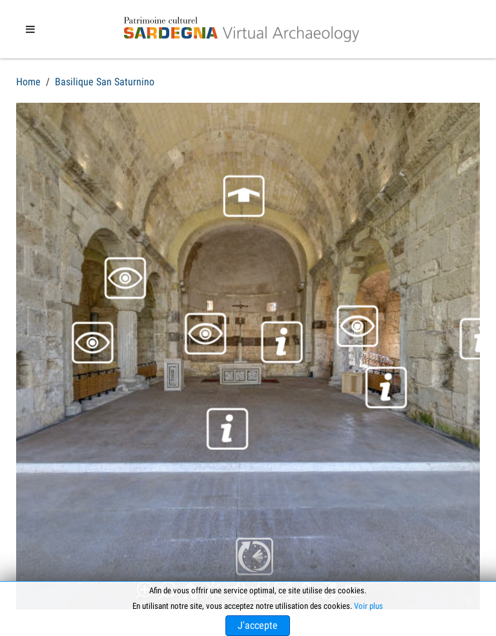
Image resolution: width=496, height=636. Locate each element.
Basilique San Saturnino (104, 82)
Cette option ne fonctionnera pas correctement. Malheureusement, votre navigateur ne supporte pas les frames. (248, 356)
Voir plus (368, 606)
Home (28, 82)
